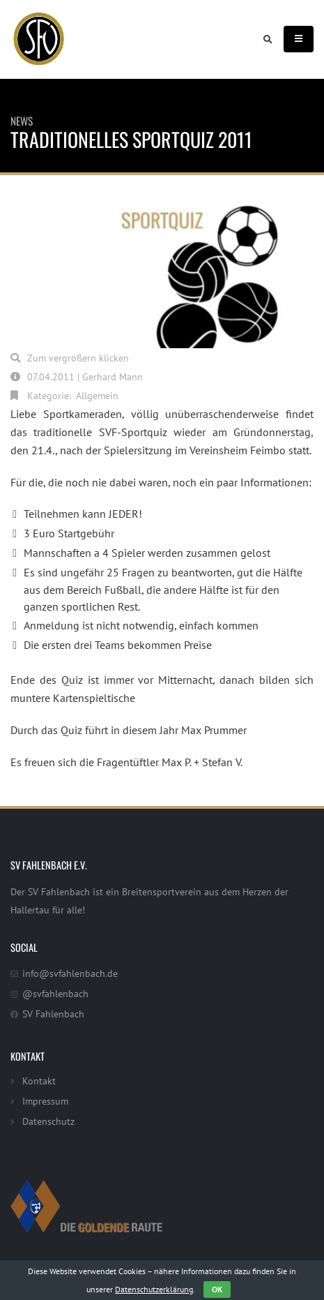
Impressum (45, 1100)
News (21, 120)
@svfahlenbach (55, 993)
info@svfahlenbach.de (70, 973)
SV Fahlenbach (53, 1013)
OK (217, 1289)
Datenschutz (48, 1121)
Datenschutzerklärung (154, 1289)
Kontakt (39, 1080)
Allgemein (97, 395)
